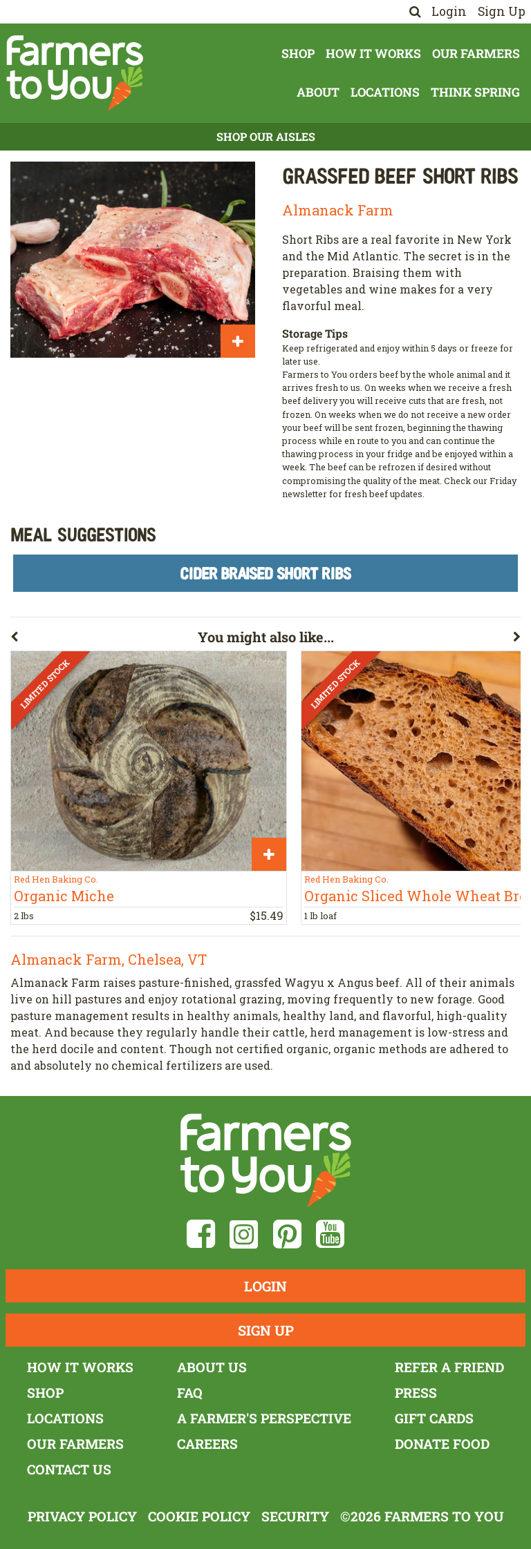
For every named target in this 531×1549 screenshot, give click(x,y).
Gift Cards (434, 1418)
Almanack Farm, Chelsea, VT (108, 959)
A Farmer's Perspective (264, 1418)
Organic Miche (64, 895)
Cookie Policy (199, 1516)
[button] (104, 639)
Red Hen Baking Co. (56, 879)
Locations (385, 92)
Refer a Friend (449, 1367)
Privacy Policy (82, 1516)
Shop (298, 53)
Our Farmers (476, 53)
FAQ (190, 1392)
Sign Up (501, 11)
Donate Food (442, 1443)
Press (416, 1392)
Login (449, 11)
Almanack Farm (337, 210)
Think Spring (475, 92)
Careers (207, 1443)
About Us (212, 1367)
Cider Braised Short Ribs (265, 573)
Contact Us (69, 1469)
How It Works (373, 53)
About (318, 92)
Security (295, 1516)
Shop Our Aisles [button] (265, 136)
